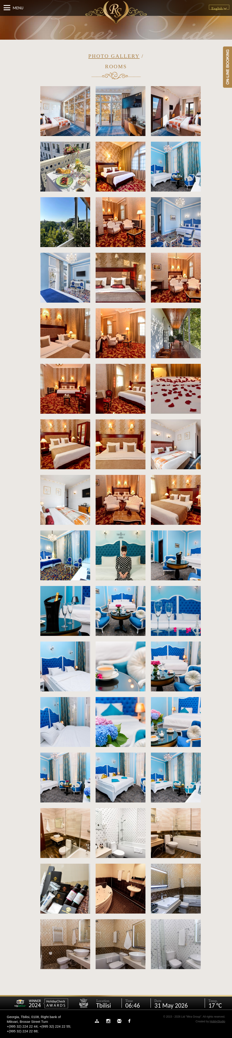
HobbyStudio (217, 1021)
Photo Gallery (114, 56)
